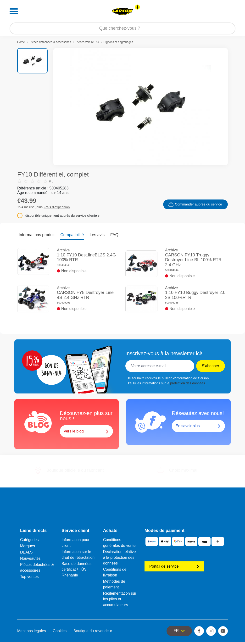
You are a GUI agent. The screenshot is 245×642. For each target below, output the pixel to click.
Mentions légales (31, 631)
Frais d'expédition (57, 207)
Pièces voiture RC (87, 42)
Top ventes (29, 577)
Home (21, 42)
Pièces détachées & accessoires (50, 42)
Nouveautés (30, 558)
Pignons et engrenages (118, 42)
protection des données (187, 383)
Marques (27, 546)
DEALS (26, 552)
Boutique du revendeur (92, 631)
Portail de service (174, 566)
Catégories (29, 540)
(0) (35, 181)
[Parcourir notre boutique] (122, 28)
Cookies (60, 631)
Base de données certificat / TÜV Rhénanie (76, 569)
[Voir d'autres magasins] (137, 7)
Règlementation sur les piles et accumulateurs (119, 599)
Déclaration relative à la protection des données (119, 557)
